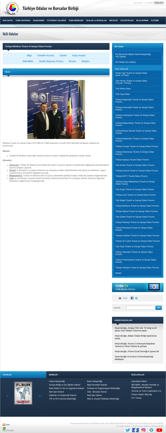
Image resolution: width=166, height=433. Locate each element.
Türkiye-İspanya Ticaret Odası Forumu (132, 160)
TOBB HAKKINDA (22, 20)
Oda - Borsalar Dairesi (97, 392)
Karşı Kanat (78, 55)
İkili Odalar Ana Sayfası (125, 62)
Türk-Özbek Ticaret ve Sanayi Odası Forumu (135, 217)
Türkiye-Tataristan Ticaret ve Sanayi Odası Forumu (134, 253)
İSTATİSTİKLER (127, 20)
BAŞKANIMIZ (38, 20)
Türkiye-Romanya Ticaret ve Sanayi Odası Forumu (134, 229)
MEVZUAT (113, 20)
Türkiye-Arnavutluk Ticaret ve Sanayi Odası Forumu (134, 108)
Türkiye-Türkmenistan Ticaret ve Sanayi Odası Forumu (135, 261)
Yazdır (124, 298)
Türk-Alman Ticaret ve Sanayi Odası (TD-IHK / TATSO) (131, 82)
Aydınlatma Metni (139, 381)
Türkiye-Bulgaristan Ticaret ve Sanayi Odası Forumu (134, 139)
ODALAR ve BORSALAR (96, 20)
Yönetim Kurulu (45, 55)
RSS (8, 425)
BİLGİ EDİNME (142, 20)
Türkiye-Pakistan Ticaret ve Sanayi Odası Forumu (137, 222)
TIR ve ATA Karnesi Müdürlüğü (62, 399)
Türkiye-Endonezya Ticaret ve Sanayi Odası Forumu (134, 153)
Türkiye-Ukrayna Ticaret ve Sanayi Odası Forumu (137, 267)
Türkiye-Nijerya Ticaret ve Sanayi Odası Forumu (136, 211)
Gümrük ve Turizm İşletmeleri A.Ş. (146, 391)
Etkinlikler (28, 61)
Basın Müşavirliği (94, 381)
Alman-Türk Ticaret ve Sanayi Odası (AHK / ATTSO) (131, 74)
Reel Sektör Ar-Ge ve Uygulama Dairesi (66, 388)
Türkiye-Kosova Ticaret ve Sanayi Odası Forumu (136, 171)
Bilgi (29, 55)
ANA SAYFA (138, 3)
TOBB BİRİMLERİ (76, 20)
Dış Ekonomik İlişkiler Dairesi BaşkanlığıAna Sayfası (133, 55)
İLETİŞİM (149, 3)
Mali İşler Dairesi (94, 395)
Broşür (72, 61)
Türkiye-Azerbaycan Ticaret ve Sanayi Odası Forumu (135, 116)
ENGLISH (159, 3)
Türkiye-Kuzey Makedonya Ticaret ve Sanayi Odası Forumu (135, 182)
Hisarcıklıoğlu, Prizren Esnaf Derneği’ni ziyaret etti (137, 351)
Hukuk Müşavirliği (57, 381)
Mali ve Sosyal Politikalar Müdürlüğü (103, 399)
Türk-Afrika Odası (123, 88)
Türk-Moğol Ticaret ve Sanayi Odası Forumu (134, 200)
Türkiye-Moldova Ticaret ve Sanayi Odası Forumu (137, 206)
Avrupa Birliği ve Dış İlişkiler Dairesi (64, 385)
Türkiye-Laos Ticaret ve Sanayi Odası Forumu (135, 195)
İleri (39, 396)
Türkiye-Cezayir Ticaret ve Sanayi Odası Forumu (136, 146)
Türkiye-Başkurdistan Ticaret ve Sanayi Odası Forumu (135, 124)
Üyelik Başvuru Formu (51, 61)
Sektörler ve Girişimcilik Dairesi (62, 395)
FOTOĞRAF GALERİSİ (56, 20)
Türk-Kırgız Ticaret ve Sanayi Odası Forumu (134, 189)
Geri (7, 396)
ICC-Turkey (136, 398)
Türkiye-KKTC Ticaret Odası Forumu (131, 176)
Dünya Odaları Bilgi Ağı (141, 394)
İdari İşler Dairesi (56, 392)
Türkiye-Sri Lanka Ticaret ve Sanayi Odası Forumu (137, 241)
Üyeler (63, 55)
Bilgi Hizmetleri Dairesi (97, 385)
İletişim (85, 61)
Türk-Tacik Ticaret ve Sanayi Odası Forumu (134, 246)
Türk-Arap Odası (122, 94)
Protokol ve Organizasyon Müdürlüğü (103, 388)
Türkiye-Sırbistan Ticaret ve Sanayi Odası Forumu (137, 235)
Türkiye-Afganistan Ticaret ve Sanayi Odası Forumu (134, 100)
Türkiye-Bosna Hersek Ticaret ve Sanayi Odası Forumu (136, 132)
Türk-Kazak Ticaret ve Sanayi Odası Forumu (135, 165)
